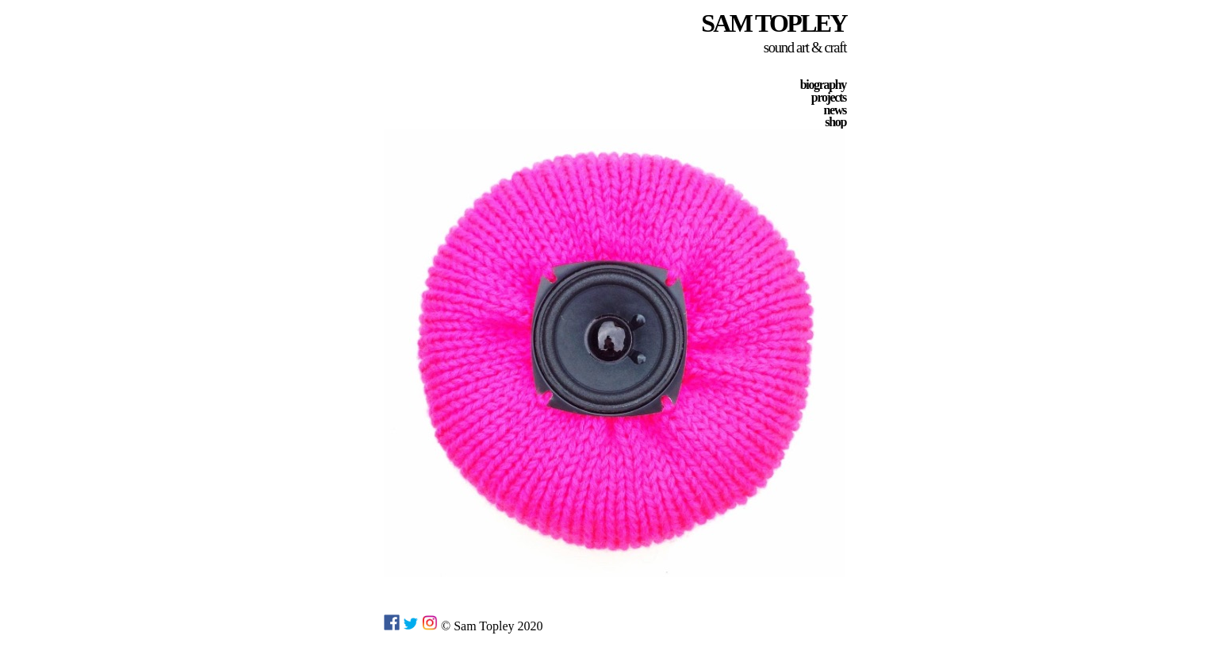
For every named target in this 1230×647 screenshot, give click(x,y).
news (835, 110)
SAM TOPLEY (773, 23)
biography (823, 84)
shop (835, 122)
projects (828, 97)
